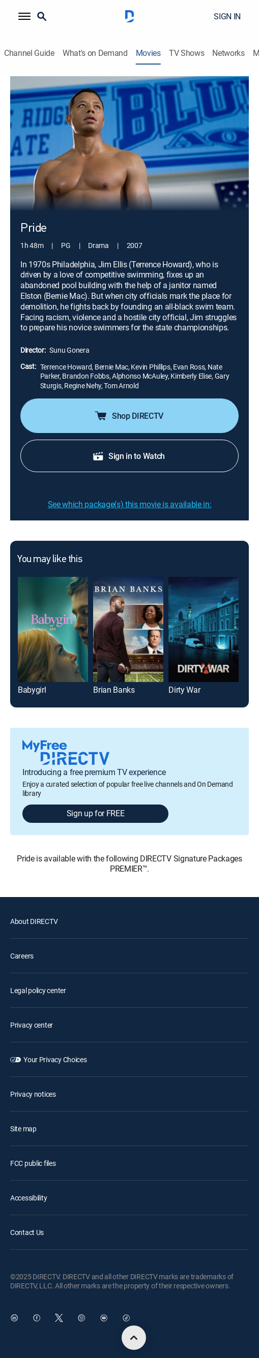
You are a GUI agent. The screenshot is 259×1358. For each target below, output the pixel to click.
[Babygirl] (53, 629)
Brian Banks (113, 689)
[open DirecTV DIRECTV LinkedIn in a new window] (14, 1318)
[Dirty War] (203, 629)
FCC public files (33, 1163)
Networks (228, 53)
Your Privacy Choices (55, 1059)
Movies (148, 53)
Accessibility (28, 1197)
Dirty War (184, 689)
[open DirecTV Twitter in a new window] (59, 1318)
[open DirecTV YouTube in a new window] (104, 1318)
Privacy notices (33, 1094)
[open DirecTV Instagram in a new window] (81, 1318)
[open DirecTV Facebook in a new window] (37, 1318)
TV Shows (186, 53)
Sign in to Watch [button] (128, 456)
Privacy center (31, 1025)
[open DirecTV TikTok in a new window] (126, 1318)
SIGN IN (227, 16)
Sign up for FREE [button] (96, 813)
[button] (24, 16)
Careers (22, 956)
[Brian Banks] (128, 629)
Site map (23, 1128)
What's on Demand (95, 53)
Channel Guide (29, 53)
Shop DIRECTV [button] (128, 416)
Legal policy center (38, 990)
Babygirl (32, 689)
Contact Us (27, 1232)
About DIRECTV (33, 921)
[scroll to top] (134, 1337)
